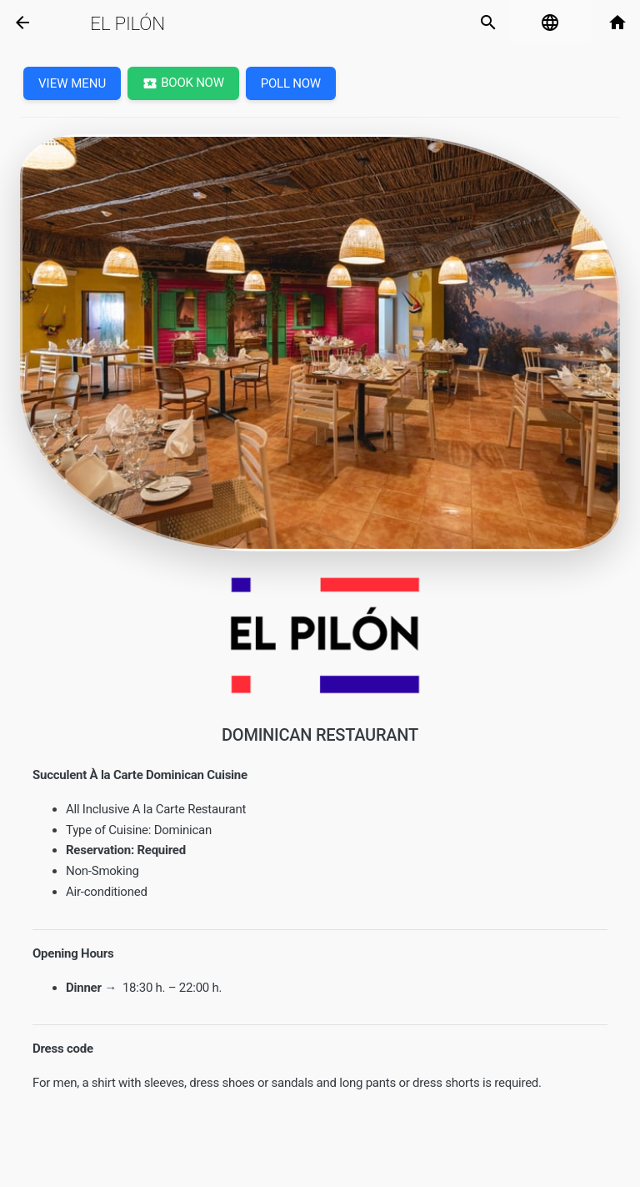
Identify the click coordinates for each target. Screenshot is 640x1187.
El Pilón (127, 23)
